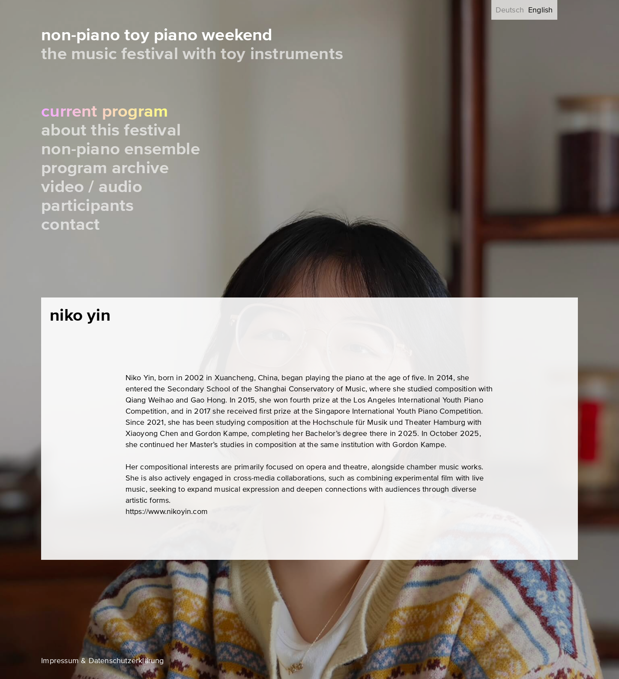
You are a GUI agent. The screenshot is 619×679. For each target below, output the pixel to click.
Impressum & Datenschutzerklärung (102, 660)
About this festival (111, 130)
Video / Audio (91, 186)
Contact (70, 224)
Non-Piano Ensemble (120, 148)
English (540, 10)
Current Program (104, 111)
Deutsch (510, 10)
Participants (87, 205)
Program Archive (105, 167)
